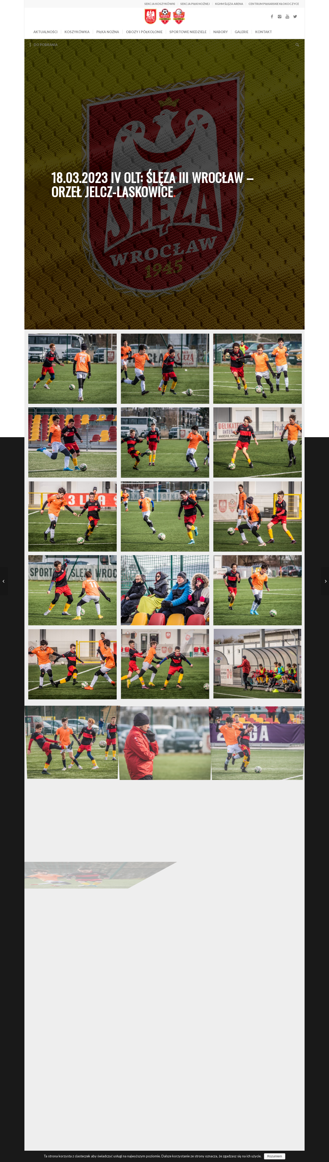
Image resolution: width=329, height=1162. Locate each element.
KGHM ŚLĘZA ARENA (229, 3)
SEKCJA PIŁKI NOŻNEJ (195, 3)
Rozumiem (274, 1156)
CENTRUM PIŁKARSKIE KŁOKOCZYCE (274, 3)
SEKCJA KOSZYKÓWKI (159, 3)
